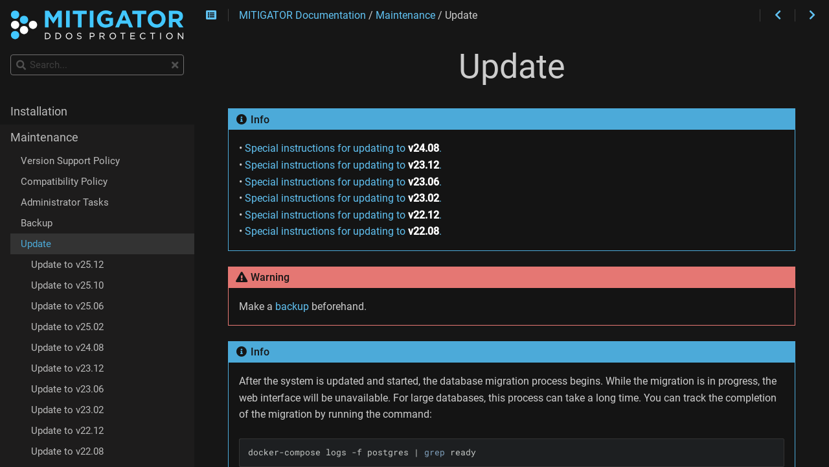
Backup (36, 223)
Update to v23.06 (67, 389)
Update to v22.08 (67, 451)
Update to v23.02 (67, 410)
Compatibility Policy (64, 181)
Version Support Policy (70, 161)
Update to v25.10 (67, 285)
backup (292, 306)
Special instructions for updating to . (343, 148)
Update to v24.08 (67, 347)
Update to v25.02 (67, 327)
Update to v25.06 (67, 306)
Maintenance (44, 137)
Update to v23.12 (67, 368)
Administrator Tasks (65, 202)
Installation (38, 111)
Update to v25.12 (67, 264)
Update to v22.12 (67, 431)
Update (36, 244)
